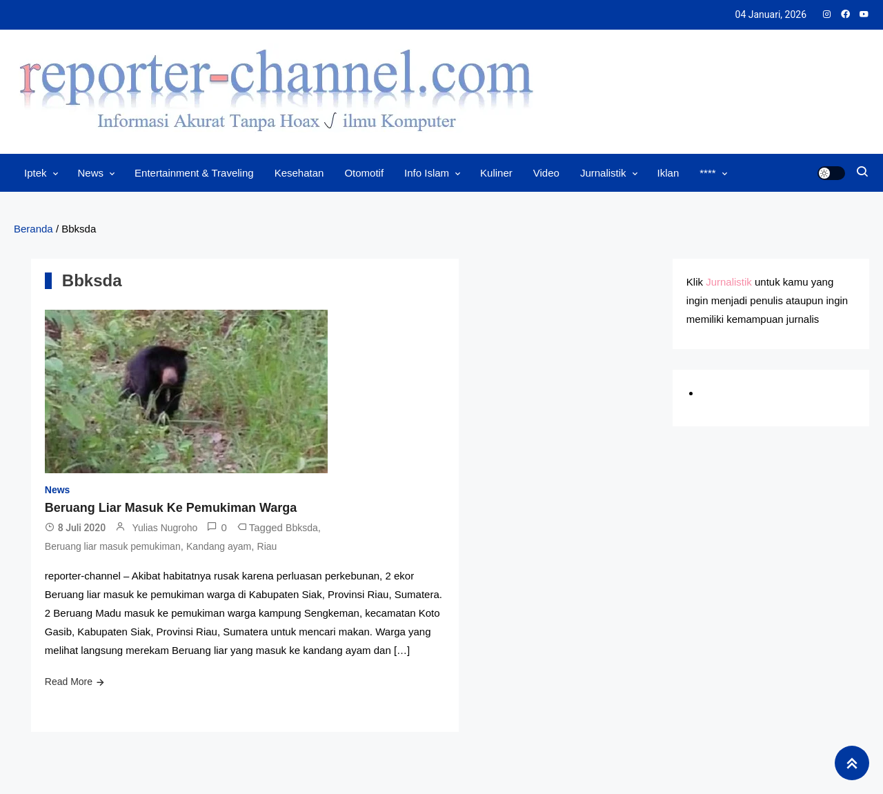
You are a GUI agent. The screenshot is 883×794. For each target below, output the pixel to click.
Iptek (35, 173)
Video (546, 173)
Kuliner (496, 173)
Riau (267, 546)
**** (707, 173)
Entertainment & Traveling (194, 173)
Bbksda (302, 527)
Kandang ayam (218, 546)
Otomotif (364, 173)
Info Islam (426, 173)
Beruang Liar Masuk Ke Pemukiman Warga (171, 508)
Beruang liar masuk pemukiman (113, 546)
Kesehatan (299, 173)
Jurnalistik (603, 173)
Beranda (33, 229)
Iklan (668, 173)
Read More (68, 681)
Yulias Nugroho (164, 527)
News (91, 173)
